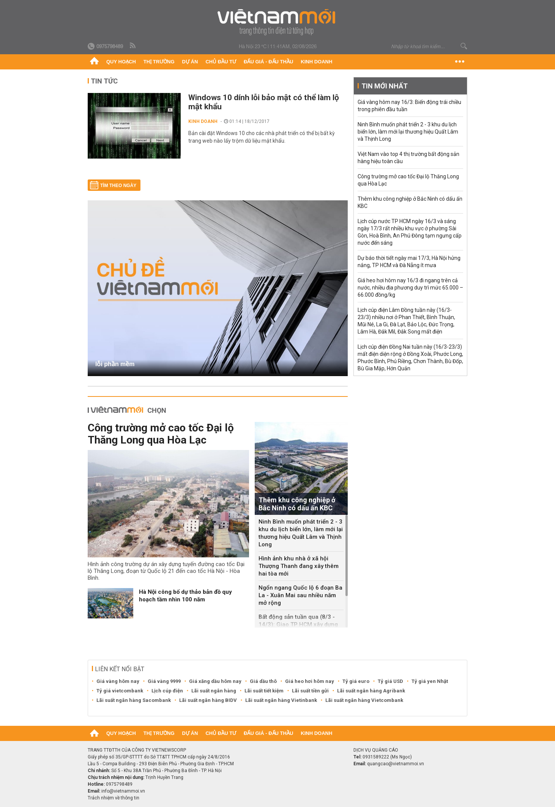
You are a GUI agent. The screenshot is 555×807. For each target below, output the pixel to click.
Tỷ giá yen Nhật (430, 681)
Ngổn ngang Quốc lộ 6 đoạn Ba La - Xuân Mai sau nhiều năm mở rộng (300, 595)
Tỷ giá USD (390, 681)
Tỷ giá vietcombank (119, 691)
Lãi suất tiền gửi (310, 691)
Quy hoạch (121, 61)
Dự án (190, 61)
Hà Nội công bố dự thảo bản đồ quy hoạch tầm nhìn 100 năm (185, 595)
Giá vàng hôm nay (117, 681)
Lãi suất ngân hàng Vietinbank (281, 700)
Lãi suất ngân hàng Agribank (371, 691)
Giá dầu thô (263, 681)
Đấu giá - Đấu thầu (268, 61)
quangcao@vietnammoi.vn (395, 763)
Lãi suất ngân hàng (213, 691)
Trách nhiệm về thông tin (113, 798)
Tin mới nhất (384, 86)
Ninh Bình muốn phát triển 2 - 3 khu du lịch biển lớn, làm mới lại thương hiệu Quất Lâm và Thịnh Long (301, 533)
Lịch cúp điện (167, 691)
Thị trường (159, 61)
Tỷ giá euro (355, 681)
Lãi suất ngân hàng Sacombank (133, 700)
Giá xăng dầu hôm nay (215, 681)
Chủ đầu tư (220, 61)
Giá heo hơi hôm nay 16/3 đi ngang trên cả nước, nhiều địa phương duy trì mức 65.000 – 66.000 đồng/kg (410, 287)
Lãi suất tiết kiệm (264, 691)
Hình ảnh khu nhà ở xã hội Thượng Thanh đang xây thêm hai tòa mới (299, 566)
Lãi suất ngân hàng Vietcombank (364, 700)
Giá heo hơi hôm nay (309, 681)
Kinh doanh (316, 61)
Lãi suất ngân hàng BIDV (208, 700)
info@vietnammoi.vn (123, 791)
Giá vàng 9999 (164, 681)
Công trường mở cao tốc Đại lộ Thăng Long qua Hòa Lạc (161, 434)
